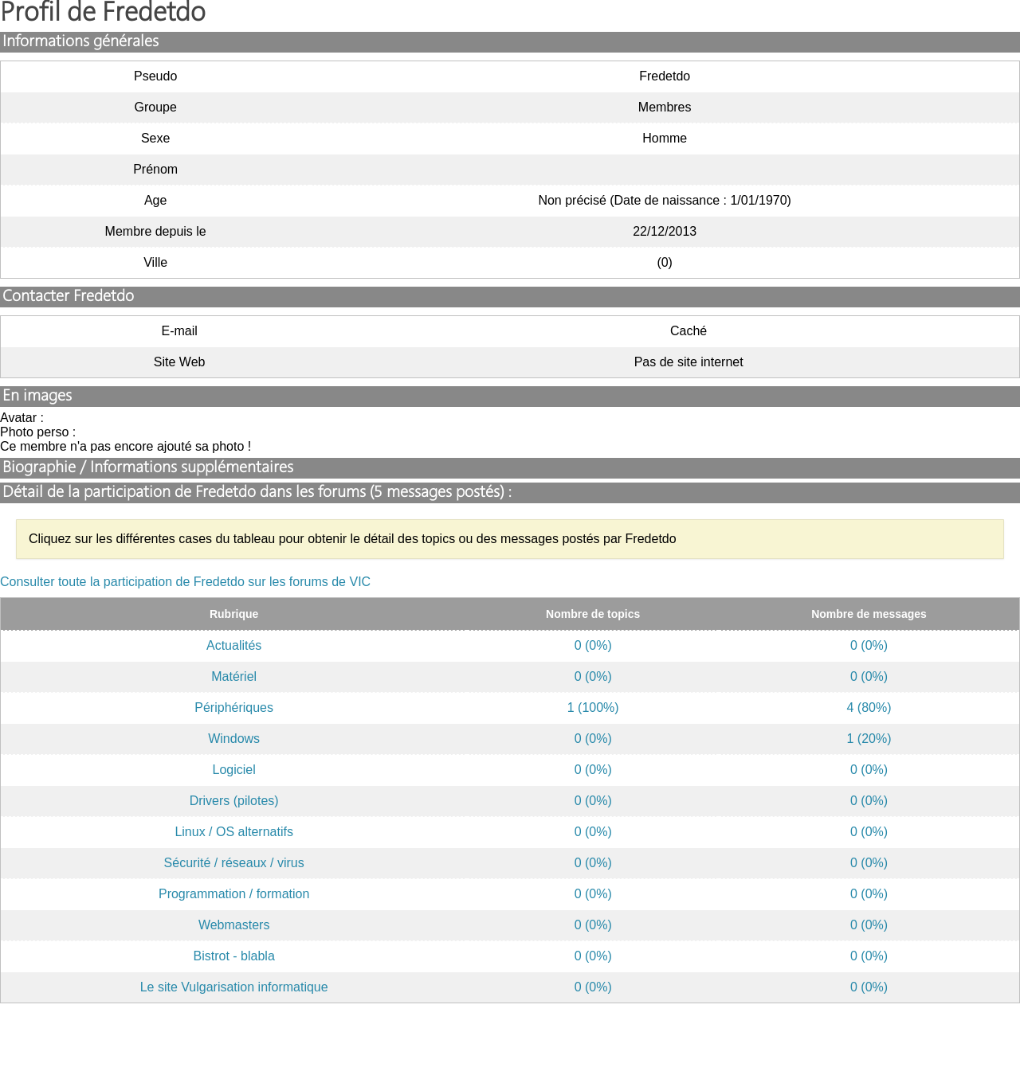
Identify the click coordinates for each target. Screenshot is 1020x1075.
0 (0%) (593, 645)
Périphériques (233, 707)
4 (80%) (869, 707)
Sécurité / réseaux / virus (234, 863)
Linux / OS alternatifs (234, 831)
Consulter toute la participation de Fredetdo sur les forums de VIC (185, 581)
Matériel (234, 676)
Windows (234, 738)
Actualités (233, 645)
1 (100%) (593, 707)
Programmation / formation (234, 894)
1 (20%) (869, 738)
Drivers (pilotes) (234, 800)
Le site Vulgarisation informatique (234, 987)
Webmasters (234, 925)
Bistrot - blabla (234, 956)
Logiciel (234, 769)
